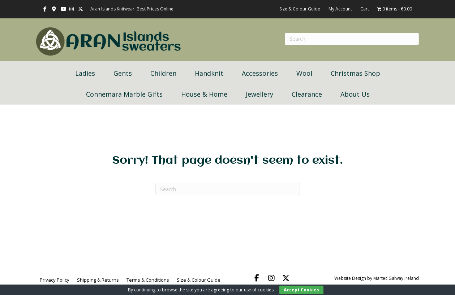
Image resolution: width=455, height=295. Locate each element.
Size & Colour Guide (299, 9)
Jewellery (259, 94)
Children (163, 73)
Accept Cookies (301, 290)
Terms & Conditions (147, 280)
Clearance (307, 94)
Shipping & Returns (98, 280)
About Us (355, 94)
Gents (122, 73)
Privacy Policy (54, 280)
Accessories (260, 73)
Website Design (350, 278)
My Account (340, 9)
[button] (257, 278)
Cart (364, 9)
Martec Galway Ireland (396, 278)
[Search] (227, 189)
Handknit (209, 73)
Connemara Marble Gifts (124, 94)
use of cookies (259, 290)
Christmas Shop (355, 73)
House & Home (204, 94)
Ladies (85, 73)
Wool (304, 73)
